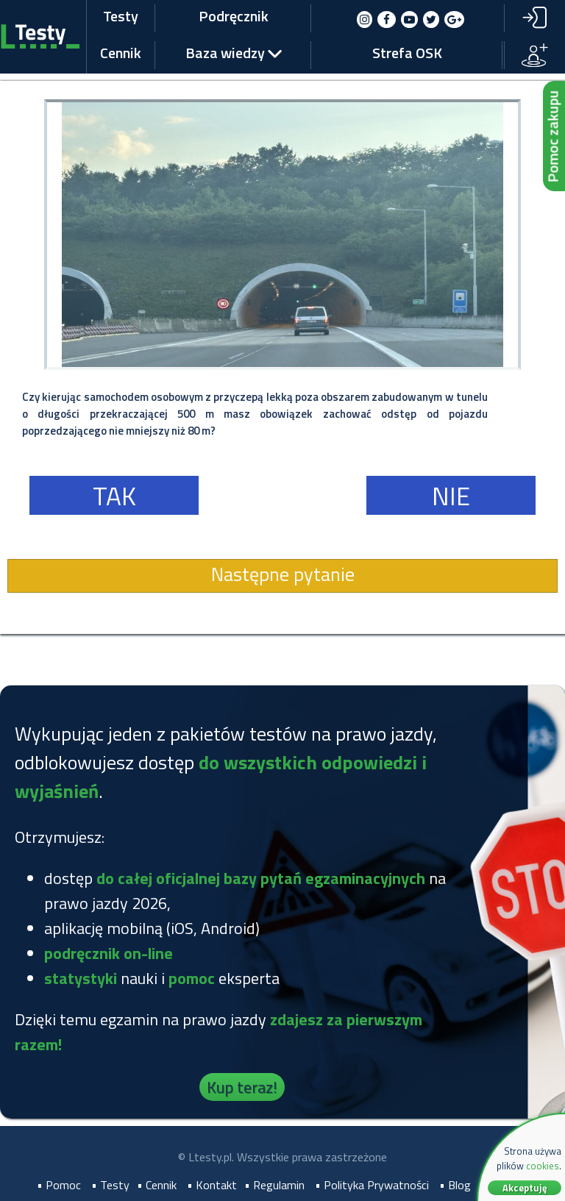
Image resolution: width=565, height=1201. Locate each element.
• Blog (455, 1185)
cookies (542, 1165)
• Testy (110, 1185)
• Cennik (157, 1185)
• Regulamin (274, 1185)
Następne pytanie (283, 574)
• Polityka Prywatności (372, 1185)
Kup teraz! (242, 1087)
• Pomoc (59, 1185)
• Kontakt (212, 1185)
